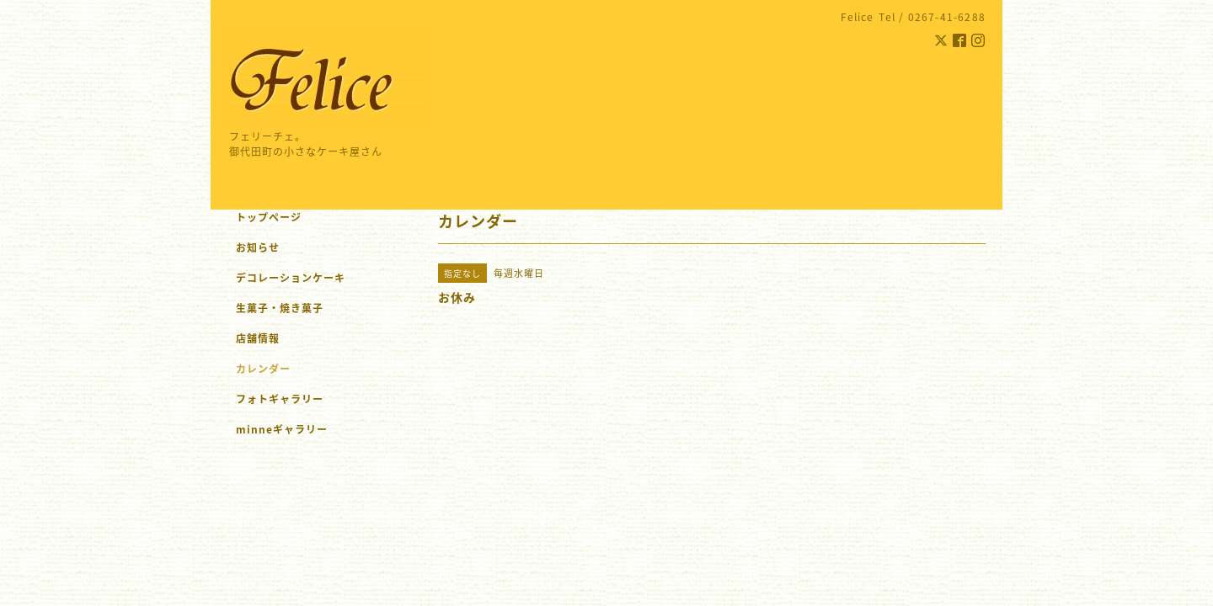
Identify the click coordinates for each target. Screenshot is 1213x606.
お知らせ (258, 247)
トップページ (269, 217)
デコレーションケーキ (312, 277)
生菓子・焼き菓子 (279, 308)
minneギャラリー (282, 429)
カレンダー (263, 368)
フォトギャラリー (279, 399)
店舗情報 (258, 338)
